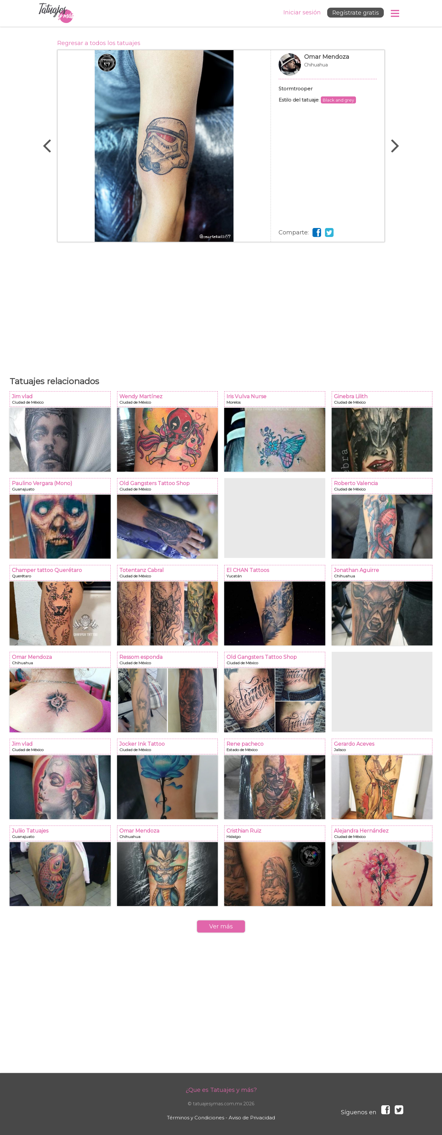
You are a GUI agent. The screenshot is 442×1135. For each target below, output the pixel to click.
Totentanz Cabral (169, 574)
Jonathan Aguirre (384, 574)
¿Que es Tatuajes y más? (221, 1089)
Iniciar (300, 12)
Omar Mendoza (328, 67)
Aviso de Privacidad (252, 1118)
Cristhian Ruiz (276, 835)
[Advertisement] (221, 306)
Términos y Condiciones (195, 1118)
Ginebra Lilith (384, 400)
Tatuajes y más (56, 13)
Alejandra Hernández (384, 835)
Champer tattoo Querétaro (62, 574)
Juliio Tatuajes (62, 835)
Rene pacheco (276, 748)
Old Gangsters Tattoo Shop (169, 487)
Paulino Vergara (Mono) (62, 487)
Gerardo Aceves (384, 748)
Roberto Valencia (384, 487)
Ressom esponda (169, 661)
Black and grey (338, 100)
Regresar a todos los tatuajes (98, 43)
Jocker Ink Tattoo (169, 748)
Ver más (221, 926)
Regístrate (354, 13)
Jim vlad (62, 400)
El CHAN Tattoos (276, 574)
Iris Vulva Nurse (276, 400)
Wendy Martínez (169, 400)
